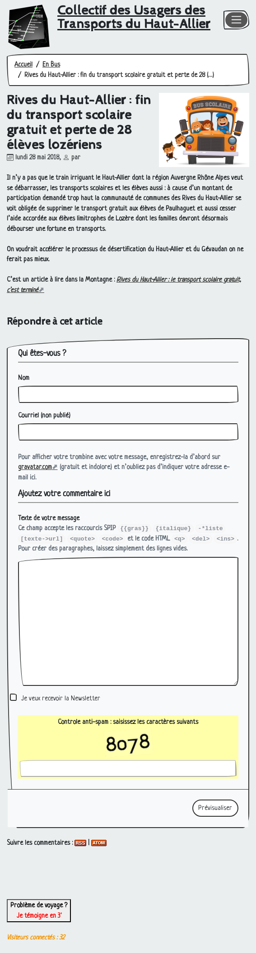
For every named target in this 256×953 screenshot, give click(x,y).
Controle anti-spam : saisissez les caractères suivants (128, 732)
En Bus (51, 64)
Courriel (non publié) (44, 415)
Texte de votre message (48, 518)
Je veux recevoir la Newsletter (60, 698)
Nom (23, 378)
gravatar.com (35, 467)
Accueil (23, 64)
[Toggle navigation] (236, 20)
